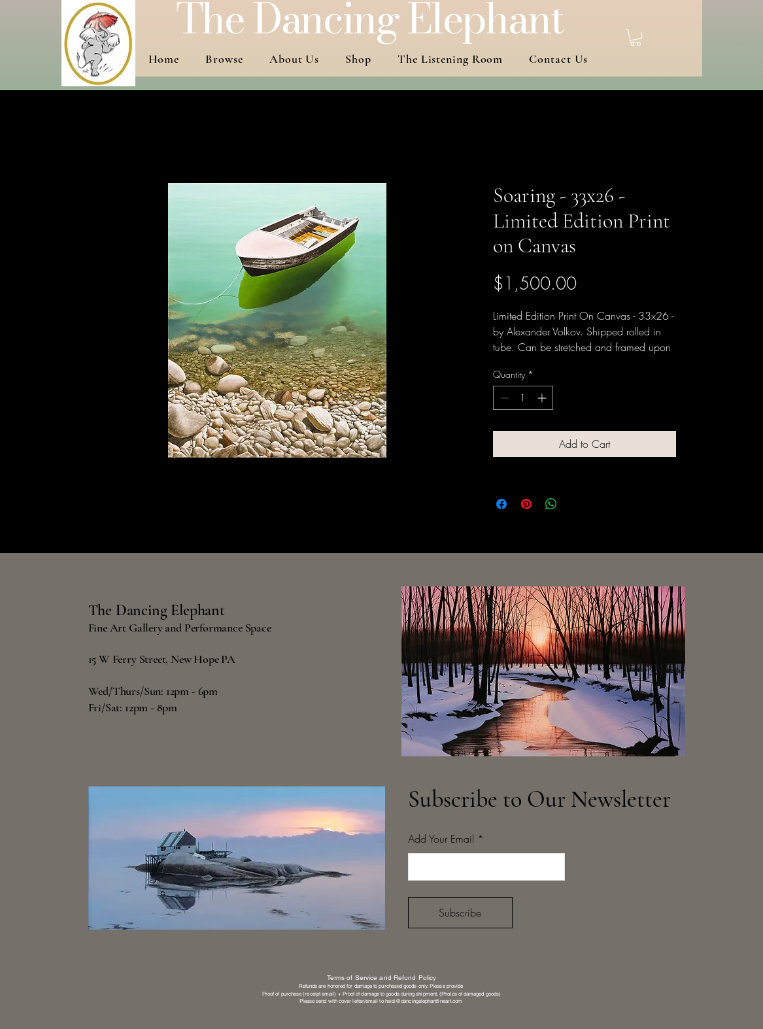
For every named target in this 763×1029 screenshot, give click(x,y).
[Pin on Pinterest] (526, 504)
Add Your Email (441, 839)
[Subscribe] (460, 912)
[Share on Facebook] (501, 504)
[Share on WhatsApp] (551, 504)
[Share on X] (576, 504)
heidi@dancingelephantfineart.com (424, 1001)
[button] (635, 37)
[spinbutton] (523, 397)
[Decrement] (503, 397)
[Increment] (543, 397)
